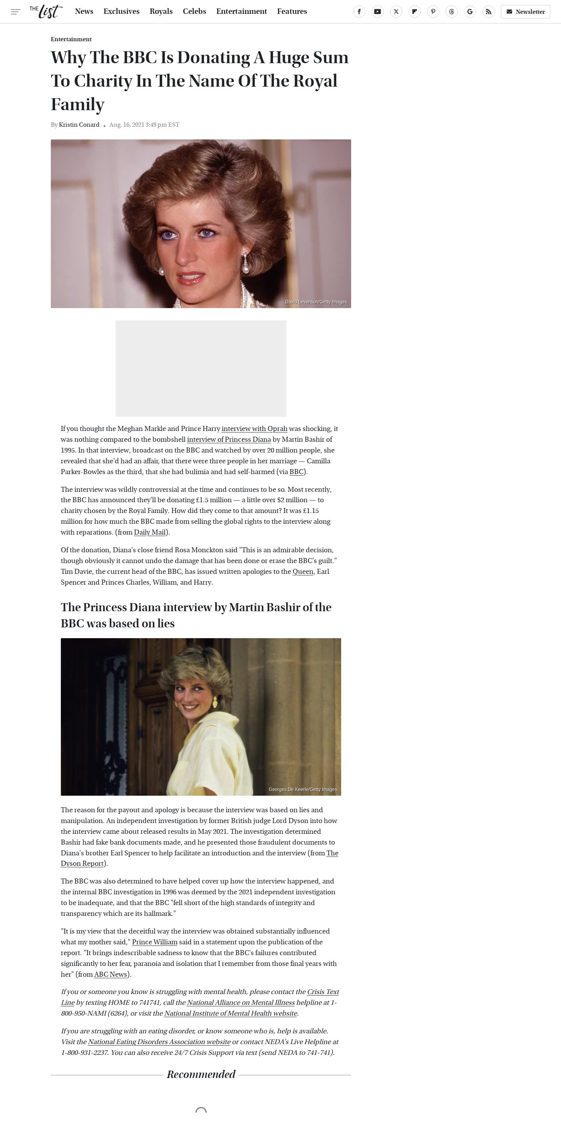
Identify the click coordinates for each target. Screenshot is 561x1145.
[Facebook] (359, 11)
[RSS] (488, 11)
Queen (303, 572)
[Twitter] (396, 11)
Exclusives (122, 11)
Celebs (194, 11)
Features (292, 11)
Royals (161, 11)
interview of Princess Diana (229, 440)
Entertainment (241, 11)
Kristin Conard (79, 124)
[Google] (470, 11)
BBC (296, 472)
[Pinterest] (433, 11)
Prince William (155, 942)
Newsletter (525, 11)
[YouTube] (378, 11)
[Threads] (451, 11)
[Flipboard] (415, 11)
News (84, 11)
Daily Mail (150, 532)
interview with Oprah (255, 429)
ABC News (110, 975)
